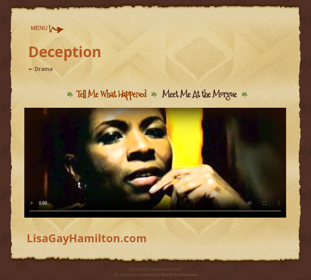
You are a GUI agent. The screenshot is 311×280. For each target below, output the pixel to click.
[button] (47, 29)
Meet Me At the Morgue (199, 94)
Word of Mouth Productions (171, 274)
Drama (43, 68)
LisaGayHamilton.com (87, 238)
